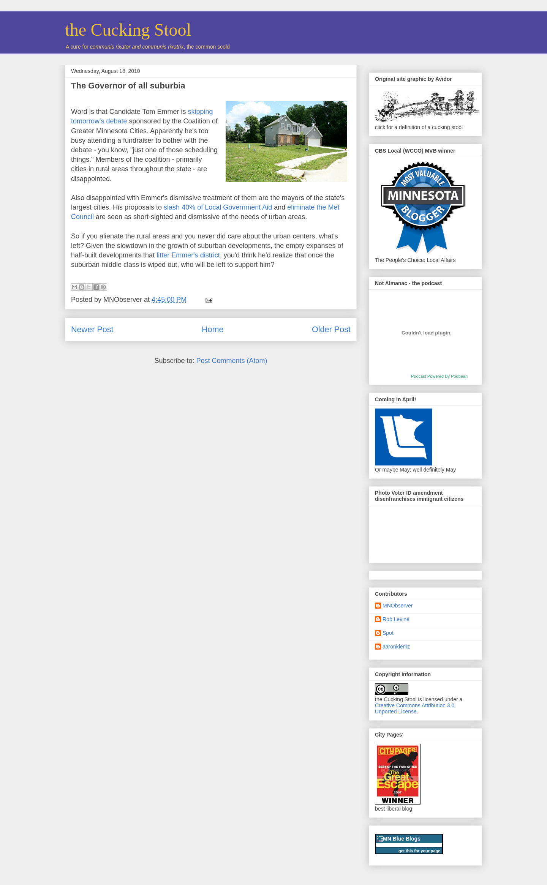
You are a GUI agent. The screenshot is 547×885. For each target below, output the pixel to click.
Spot (388, 633)
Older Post (331, 329)
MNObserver (398, 606)
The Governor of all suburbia (128, 85)
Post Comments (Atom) (231, 360)
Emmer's (184, 255)
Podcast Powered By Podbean (439, 376)
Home (213, 329)
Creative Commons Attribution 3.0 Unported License (414, 708)
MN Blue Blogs (402, 839)
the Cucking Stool (128, 29)
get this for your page (419, 851)
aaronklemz (396, 647)
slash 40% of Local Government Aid (218, 207)
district (210, 255)
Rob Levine (396, 619)
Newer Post (92, 329)
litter (163, 255)
